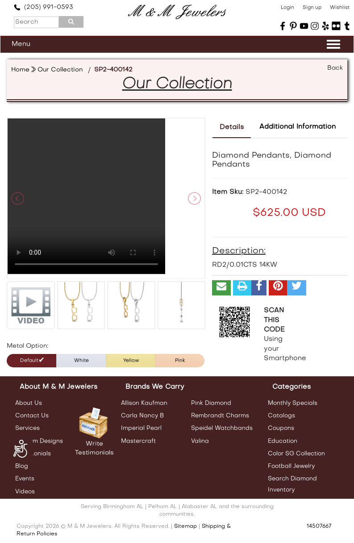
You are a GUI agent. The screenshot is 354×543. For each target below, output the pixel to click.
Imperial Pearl (141, 428)
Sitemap (185, 526)
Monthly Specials (292, 403)
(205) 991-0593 (43, 7)
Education (282, 441)
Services (27, 428)
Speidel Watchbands (222, 428)
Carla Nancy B (142, 416)
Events (24, 479)
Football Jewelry (291, 466)
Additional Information (297, 127)
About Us (28, 403)
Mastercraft (138, 441)
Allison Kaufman (144, 403)
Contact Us (32, 416)
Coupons (281, 428)
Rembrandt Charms (220, 416)
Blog (21, 466)
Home (20, 70)
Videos (25, 492)
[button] (221, 287)
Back (335, 68)
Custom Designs (39, 441)
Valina (200, 441)
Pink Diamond (211, 403)
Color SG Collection (296, 454)
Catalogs (281, 416)
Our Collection (60, 70)
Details (232, 127)
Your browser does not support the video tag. (86, 196)
